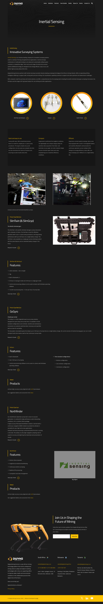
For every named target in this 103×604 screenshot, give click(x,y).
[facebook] (87, 600)
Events (81, 3)
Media (70, 3)
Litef (32, 389)
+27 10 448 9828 (51, 567)
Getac (31, 392)
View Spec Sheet (13, 294)
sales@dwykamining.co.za (44, 564)
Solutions (50, 3)
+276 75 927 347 (62, 567)
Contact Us (87, 3)
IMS (37, 600)
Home (45, 3)
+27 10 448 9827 (42, 567)
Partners (56, 3)
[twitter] (82, 600)
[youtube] (92, 600)
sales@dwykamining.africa (64, 564)
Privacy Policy (11, 591)
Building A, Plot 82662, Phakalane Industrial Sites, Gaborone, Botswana (66, 574)
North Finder (82, 118)
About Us (75, 3)
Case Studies (63, 3)
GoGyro (51, 118)
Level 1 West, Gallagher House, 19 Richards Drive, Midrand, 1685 (46, 572)
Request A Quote (14, 247)
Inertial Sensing (12, 57)
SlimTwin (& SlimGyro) (21, 118)
